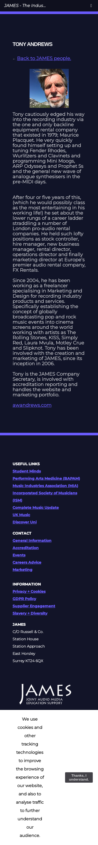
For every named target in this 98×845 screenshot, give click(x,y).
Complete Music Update (36, 507)
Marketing (22, 569)
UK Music (21, 515)
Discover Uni (25, 522)
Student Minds (27, 471)
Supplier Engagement (34, 606)
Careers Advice (27, 562)
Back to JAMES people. (44, 58)
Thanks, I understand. (79, 777)
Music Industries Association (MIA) (45, 485)
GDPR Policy (24, 598)
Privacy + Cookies (29, 591)
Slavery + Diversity (30, 613)
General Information (32, 540)
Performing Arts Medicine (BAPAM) (46, 478)
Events (19, 555)
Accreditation (26, 547)
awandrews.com (32, 405)
